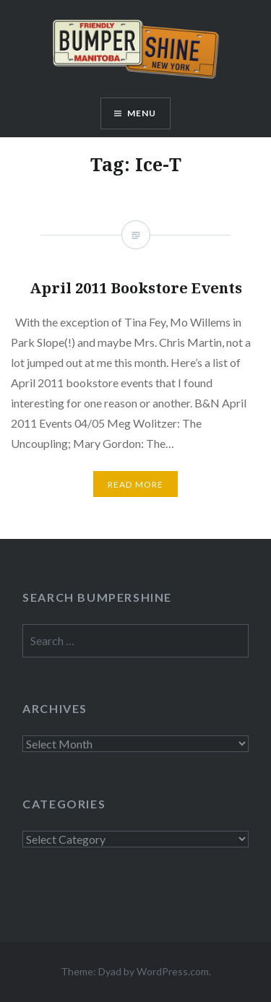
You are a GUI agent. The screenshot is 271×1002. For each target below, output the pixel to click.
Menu (142, 113)
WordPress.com (173, 971)
